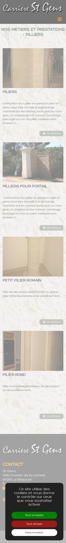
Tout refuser (34, 523)
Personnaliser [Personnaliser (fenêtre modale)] (34, 532)
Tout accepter (34, 515)
